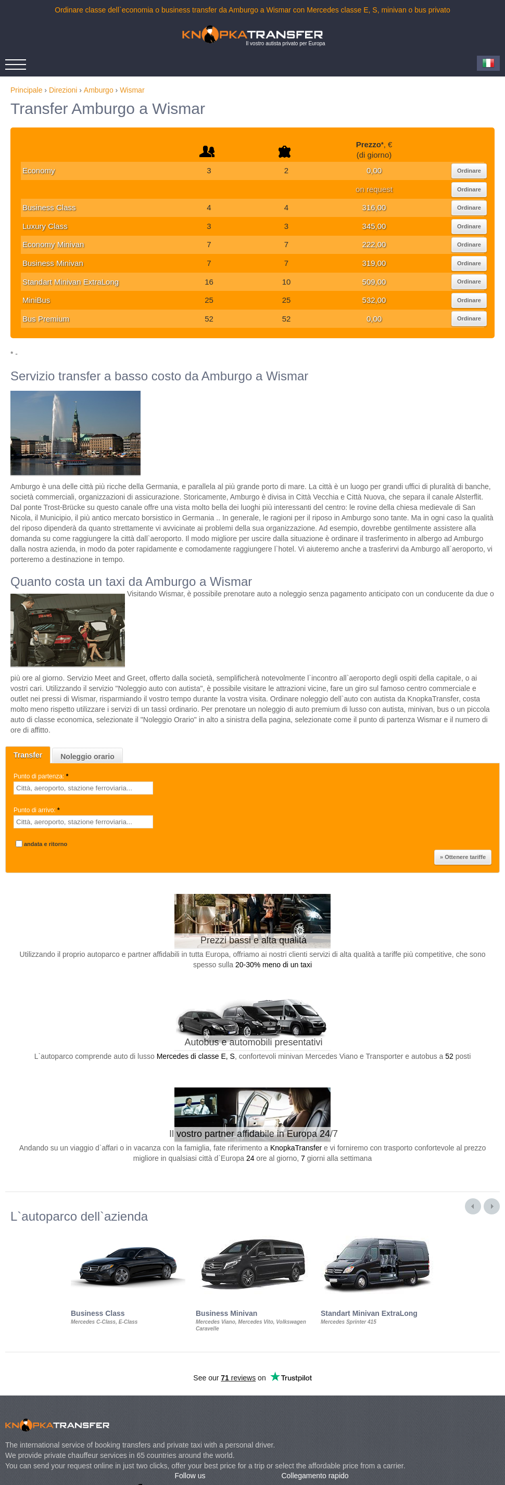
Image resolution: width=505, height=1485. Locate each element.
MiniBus (36, 300)
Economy (38, 170)
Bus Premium (45, 318)
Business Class (49, 207)
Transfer (28, 755)
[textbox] (83, 788)
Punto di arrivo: (37, 810)
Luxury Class (45, 226)
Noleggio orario (87, 756)
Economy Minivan (53, 244)
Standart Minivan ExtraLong (70, 281)
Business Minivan (52, 263)
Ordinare (469, 171)
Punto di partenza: (42, 776)
